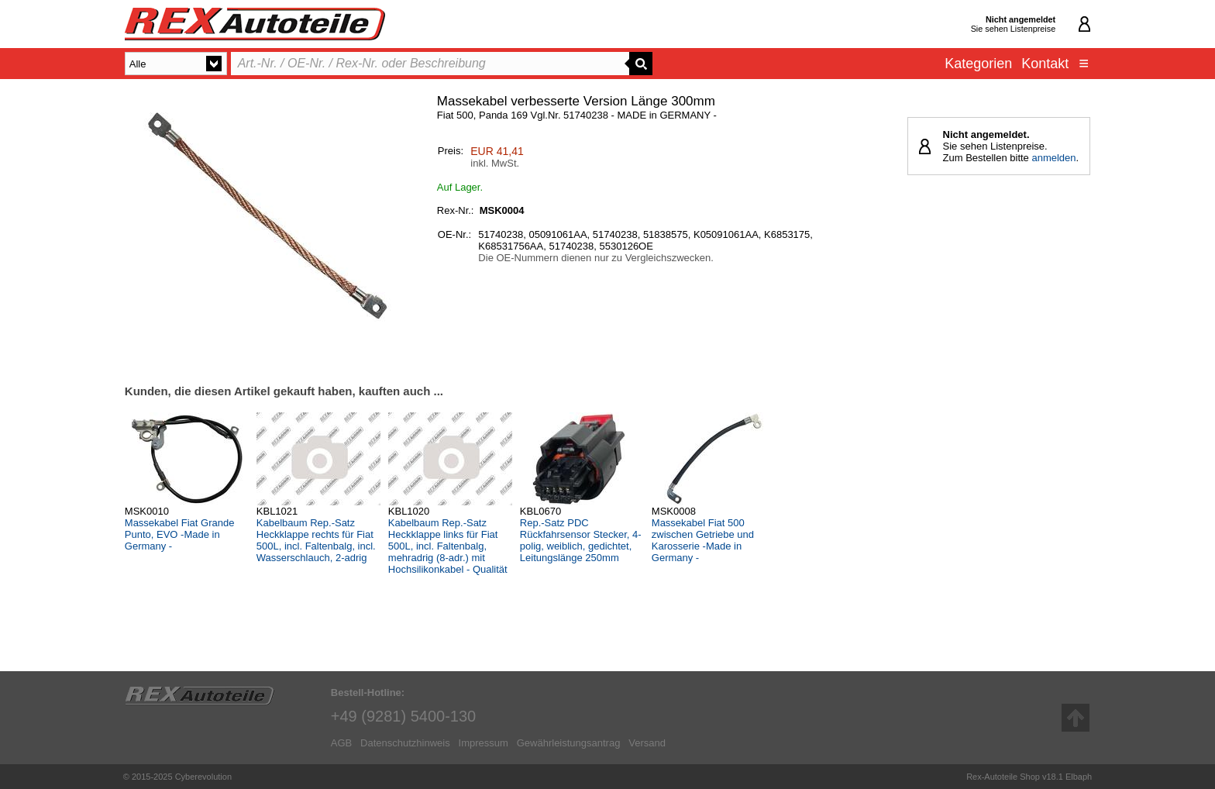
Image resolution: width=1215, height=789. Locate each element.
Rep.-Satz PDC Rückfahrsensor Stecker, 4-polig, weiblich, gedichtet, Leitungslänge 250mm (581, 540)
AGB (341, 743)
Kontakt (1045, 63)
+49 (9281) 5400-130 (403, 716)
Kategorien (978, 63)
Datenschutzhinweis (405, 743)
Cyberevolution (203, 776)
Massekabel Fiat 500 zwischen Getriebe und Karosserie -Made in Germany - (703, 540)
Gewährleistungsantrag (569, 743)
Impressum (483, 743)
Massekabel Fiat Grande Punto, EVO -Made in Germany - (180, 534)
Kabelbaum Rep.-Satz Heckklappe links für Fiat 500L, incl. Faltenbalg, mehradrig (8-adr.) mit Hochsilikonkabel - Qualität (448, 546)
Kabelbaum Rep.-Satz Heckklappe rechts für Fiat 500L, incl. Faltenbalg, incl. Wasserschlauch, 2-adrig (316, 540)
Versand (647, 743)
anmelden (1053, 158)
